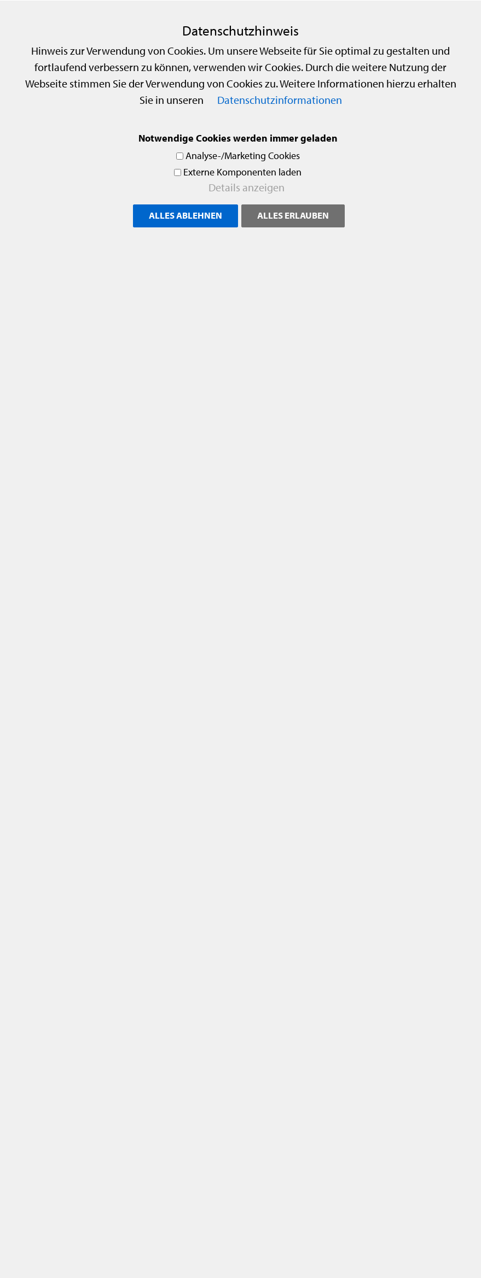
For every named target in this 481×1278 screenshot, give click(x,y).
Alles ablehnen (185, 215)
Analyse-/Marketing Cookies (243, 155)
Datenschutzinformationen (279, 100)
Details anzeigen (246, 187)
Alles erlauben (293, 215)
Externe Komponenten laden (242, 172)
